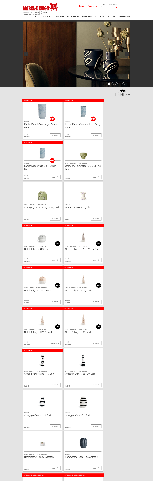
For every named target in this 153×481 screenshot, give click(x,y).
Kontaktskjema (103, 476)
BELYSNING (99, 16)
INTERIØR (111, 16)
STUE (37, 16)
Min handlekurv (107, 6)
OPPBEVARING (73, 16)
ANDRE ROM (87, 16)
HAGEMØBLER (124, 16)
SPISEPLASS (47, 16)
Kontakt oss (92, 6)
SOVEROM (60, 16)
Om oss (82, 6)
